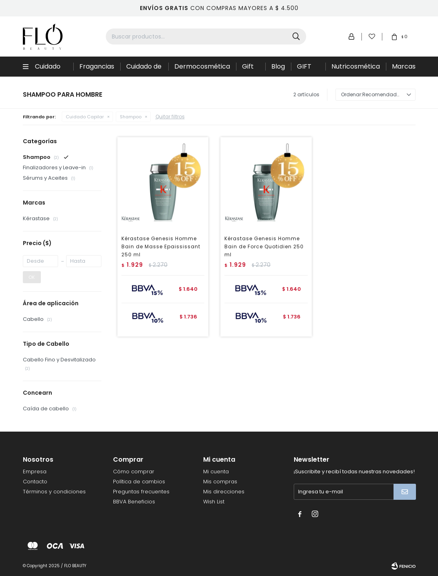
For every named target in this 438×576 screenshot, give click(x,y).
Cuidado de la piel (143, 69)
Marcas (404, 66)
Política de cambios (139, 481)
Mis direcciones (223, 491)
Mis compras (220, 481)
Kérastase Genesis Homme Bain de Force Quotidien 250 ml (264, 246)
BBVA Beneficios (134, 501)
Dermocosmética (202, 66)
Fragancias (96, 66)
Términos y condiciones (54, 491)
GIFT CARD (306, 69)
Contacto (35, 481)
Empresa (34, 471)
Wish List (213, 501)
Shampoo (130, 117)
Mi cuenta (216, 471)
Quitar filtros (170, 116)
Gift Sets (249, 69)
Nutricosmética (355, 66)
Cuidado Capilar (48, 69)
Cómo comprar (133, 471)
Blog (278, 66)
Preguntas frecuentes (141, 491)
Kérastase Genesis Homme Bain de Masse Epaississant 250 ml (160, 246)
